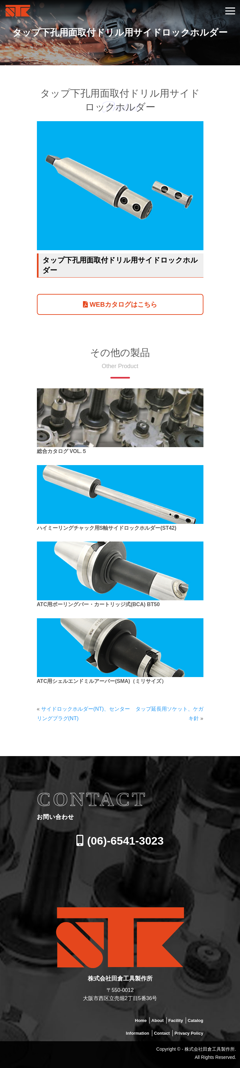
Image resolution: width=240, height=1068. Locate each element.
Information (138, 1033)
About (158, 1020)
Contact (161, 1033)
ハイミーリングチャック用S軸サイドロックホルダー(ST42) (107, 528)
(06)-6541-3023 (120, 840)
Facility (175, 1020)
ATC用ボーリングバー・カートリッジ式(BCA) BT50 (98, 604)
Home (141, 1020)
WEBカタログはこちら (120, 304)
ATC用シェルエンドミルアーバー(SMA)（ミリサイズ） (102, 681)
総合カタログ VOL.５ (62, 451)
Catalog (195, 1020)
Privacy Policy (188, 1033)
